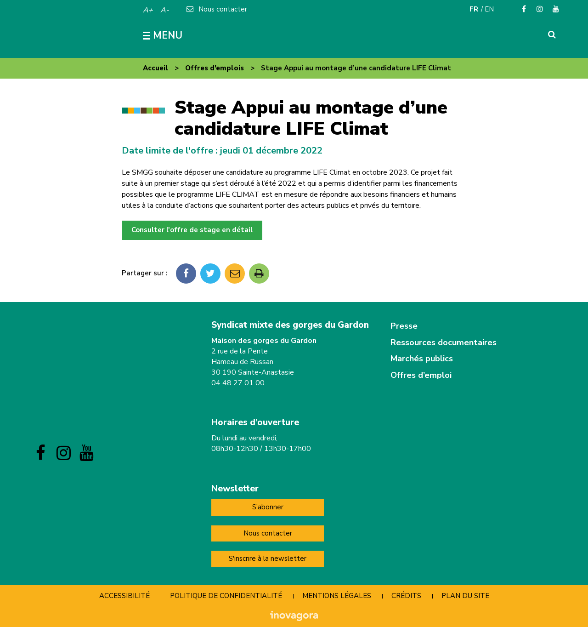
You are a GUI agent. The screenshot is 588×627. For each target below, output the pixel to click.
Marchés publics (421, 358)
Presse (404, 325)
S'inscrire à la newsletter (267, 558)
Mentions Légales (336, 595)
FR (473, 9)
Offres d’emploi (421, 375)
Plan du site (465, 595)
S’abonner (267, 507)
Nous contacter (267, 533)
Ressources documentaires (443, 342)
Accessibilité (124, 595)
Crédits (406, 595)
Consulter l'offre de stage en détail (192, 229)
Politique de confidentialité (226, 595)
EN (489, 9)
